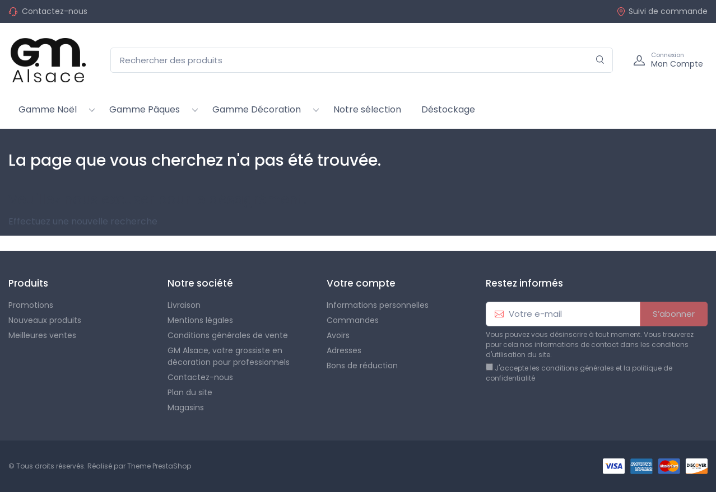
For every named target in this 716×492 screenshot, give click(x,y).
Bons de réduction (362, 365)
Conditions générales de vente (228, 335)
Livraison (184, 305)
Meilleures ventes (42, 335)
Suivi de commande (662, 11)
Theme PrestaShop (159, 466)
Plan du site (190, 392)
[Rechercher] (600, 60)
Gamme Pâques (144, 109)
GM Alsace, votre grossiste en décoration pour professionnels (229, 356)
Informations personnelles (378, 305)
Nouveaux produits (44, 320)
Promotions (30, 305)
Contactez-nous (54, 11)
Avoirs (338, 335)
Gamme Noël (47, 109)
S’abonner (674, 314)
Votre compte (361, 283)
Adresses (344, 350)
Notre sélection (367, 109)
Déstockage (448, 109)
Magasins (186, 407)
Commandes (353, 320)
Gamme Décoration (256, 109)
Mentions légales (200, 320)
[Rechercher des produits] (361, 60)
